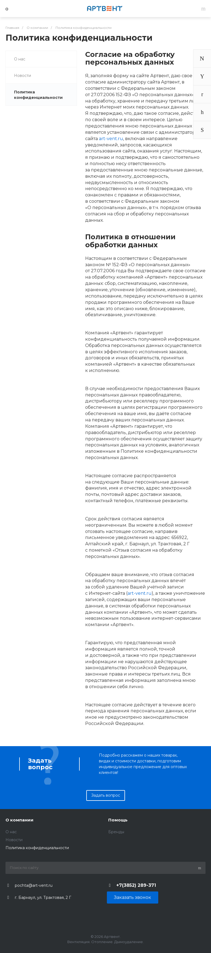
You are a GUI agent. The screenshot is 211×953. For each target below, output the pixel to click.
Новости (22, 75)
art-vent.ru (111, 138)
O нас (19, 59)
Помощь (117, 820)
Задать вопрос (105, 795)
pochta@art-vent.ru (33, 885)
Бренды (116, 831)
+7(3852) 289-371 (136, 885)
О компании (19, 820)
